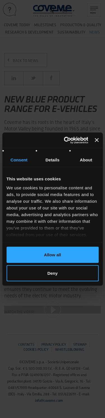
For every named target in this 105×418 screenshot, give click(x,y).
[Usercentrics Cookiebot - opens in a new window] (66, 140)
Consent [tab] (18, 159)
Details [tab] (53, 159)
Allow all (52, 254)
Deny (52, 273)
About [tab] (86, 159)
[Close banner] (97, 140)
